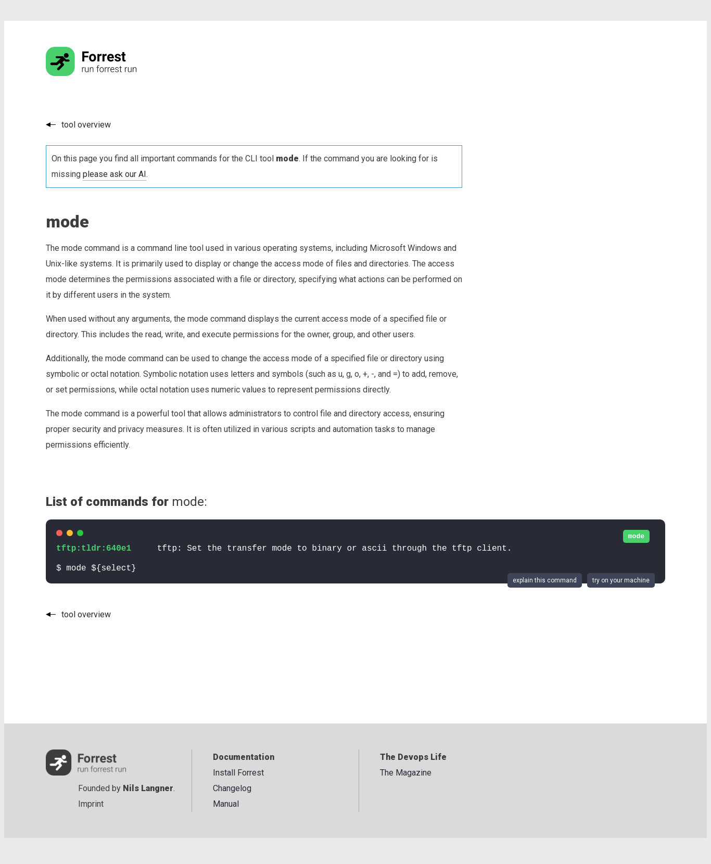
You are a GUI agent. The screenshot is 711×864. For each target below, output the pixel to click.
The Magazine (405, 773)
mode (636, 536)
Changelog (232, 788)
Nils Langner (148, 788)
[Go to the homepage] (111, 73)
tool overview (86, 125)
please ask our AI (114, 174)
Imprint (91, 804)
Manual (226, 804)
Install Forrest (238, 773)
